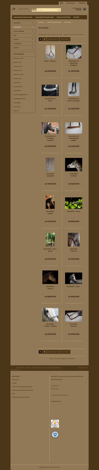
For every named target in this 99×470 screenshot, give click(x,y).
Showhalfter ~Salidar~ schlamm (50, 325)
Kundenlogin (70, 3)
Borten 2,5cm (17, 62)
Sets (15, 35)
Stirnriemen (17, 23)
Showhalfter (17, 27)
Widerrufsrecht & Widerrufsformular (22, 390)
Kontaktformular (56, 401)
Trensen (16, 39)
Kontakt (14, 383)
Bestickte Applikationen (21, 94)
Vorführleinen (18, 43)
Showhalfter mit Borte (50, 100)
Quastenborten (18, 86)
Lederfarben (17, 90)
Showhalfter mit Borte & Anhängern (73, 100)
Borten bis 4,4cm (19, 74)
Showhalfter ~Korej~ (74, 211)
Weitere (76, 17)
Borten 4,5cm (17, 78)
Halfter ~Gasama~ (50, 61)
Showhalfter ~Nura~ (73, 286)
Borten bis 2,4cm (19, 58)
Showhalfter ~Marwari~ (74, 250)
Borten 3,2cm (17, 70)
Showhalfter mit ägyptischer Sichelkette (74, 63)
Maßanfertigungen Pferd (23, 17)
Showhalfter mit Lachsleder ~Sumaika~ (50, 138)
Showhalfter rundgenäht (50, 175)
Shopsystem (43, 467)
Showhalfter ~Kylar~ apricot (50, 250)
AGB (13, 393)
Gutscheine (17, 107)
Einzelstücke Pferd (63, 17)
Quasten (16, 47)
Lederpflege (17, 102)
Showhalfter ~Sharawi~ (74, 325)
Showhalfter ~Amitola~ (74, 175)
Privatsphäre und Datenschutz (21, 397)
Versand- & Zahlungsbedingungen (22, 386)
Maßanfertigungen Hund (44, 17)
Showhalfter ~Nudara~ (50, 287)
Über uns (16, 110)
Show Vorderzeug (19, 31)
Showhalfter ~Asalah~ (50, 212)
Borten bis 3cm (18, 66)
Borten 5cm (17, 82)
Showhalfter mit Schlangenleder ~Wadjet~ (74, 138)
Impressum (15, 379)
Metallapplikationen (19, 98)
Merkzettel (82, 3)
